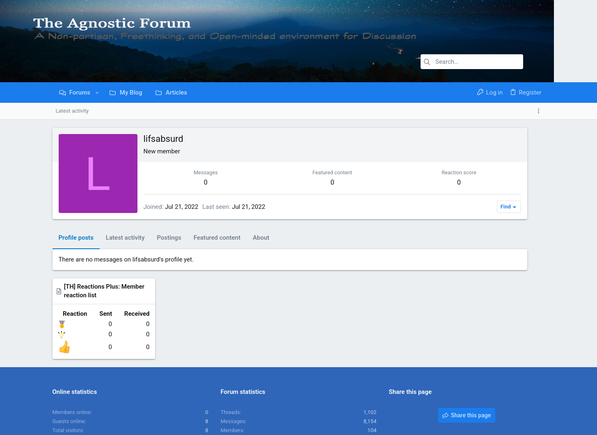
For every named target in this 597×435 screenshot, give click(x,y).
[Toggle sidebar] (540, 111)
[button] (97, 92)
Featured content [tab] (217, 237)
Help (496, 404)
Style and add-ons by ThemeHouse (241, 425)
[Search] (472, 61)
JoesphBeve (362, 359)
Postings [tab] (169, 237)
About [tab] (261, 237)
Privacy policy (469, 404)
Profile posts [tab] (76, 237)
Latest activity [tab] (125, 237)
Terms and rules (429, 404)
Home (514, 404)
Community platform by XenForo (124, 425)
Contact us (392, 404)
